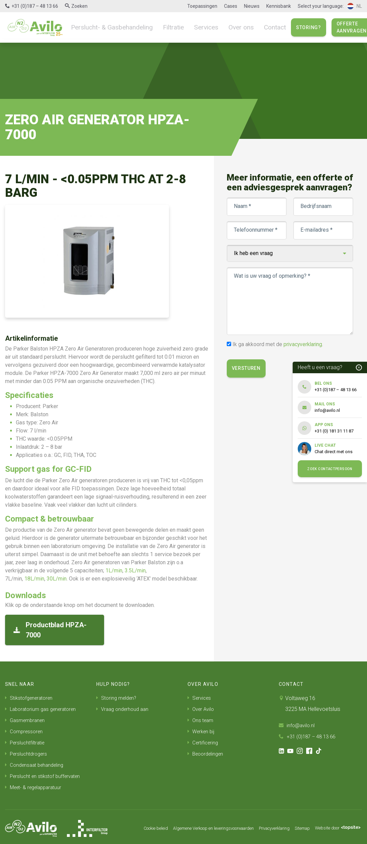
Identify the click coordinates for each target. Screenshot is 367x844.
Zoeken (79, 6)
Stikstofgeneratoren (31, 698)
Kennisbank (278, 6)
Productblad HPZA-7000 (50, 630)
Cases (230, 6)
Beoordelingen (207, 752)
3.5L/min (135, 570)
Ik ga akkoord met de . (280, 354)
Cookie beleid (125, 825)
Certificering (204, 741)
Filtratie (164, 27)
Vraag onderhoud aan (124, 708)
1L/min (113, 570)
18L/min (34, 578)
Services (194, 27)
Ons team (201, 719)
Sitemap (294, 825)
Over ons (227, 27)
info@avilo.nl (298, 725)
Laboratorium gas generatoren (43, 708)
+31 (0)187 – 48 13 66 (34, 6)
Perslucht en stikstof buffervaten (45, 774)
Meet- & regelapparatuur (36, 784)
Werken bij (202, 730)
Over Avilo (202, 708)
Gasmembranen (26, 719)
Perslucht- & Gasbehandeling (107, 27)
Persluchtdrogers (27, 752)
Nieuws (252, 6)
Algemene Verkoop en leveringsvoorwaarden (191, 825)
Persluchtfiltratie (26, 741)
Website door (334, 825)
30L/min (57, 578)
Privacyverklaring (262, 825)
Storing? (291, 27)
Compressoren (25, 730)
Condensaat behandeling (36, 763)
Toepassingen (202, 6)
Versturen (247, 378)
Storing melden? (118, 698)
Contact (258, 27)
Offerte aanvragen (334, 27)
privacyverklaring (305, 354)
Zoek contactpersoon (329, 469)
